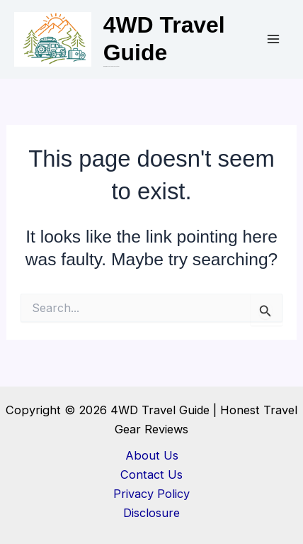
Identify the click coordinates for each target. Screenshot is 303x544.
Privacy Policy (151, 494)
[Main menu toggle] (273, 39)
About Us (151, 455)
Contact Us (151, 474)
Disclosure (151, 513)
